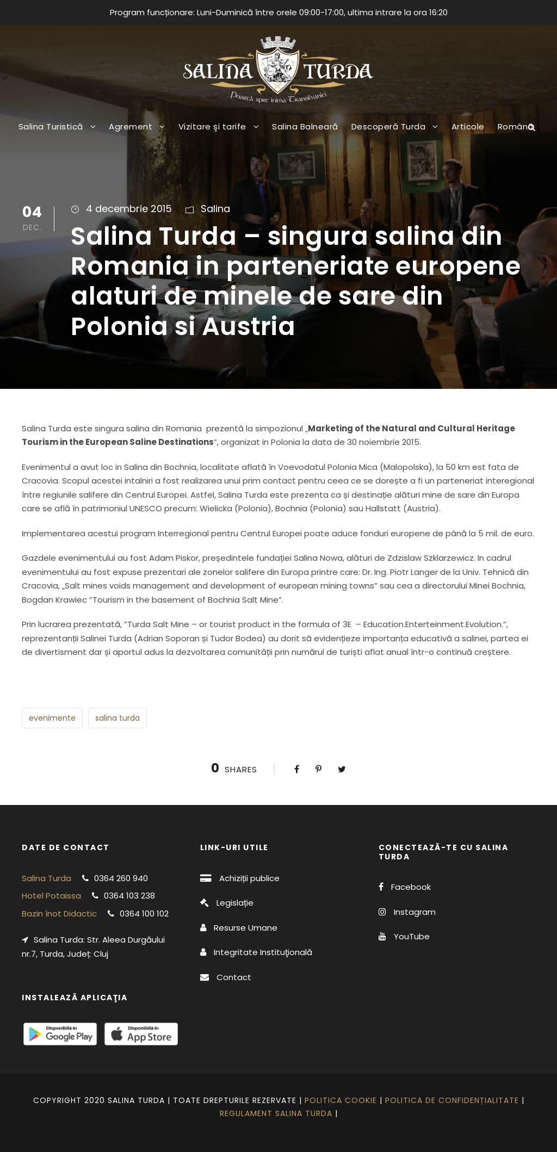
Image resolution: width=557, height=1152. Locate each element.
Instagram (415, 912)
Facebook (411, 887)
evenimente (52, 718)
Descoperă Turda (388, 126)
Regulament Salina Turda (276, 1113)
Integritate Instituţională (263, 952)
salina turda (117, 718)
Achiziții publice (249, 878)
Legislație (234, 902)
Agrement (130, 126)
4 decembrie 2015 (129, 208)
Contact (233, 977)
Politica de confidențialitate (452, 1100)
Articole (468, 126)
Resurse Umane (245, 927)
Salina (215, 208)
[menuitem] (516, 135)
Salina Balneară (305, 126)
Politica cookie (341, 1100)
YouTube (412, 936)
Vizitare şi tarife (212, 126)
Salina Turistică (50, 126)
